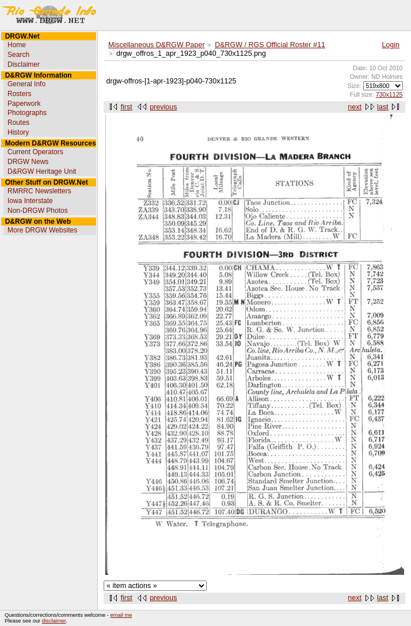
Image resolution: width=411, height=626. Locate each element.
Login (390, 45)
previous (163, 107)
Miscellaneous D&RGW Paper (156, 45)
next (354, 107)
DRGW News (27, 162)
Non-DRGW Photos (37, 211)
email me (121, 615)
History (18, 132)
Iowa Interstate (30, 201)
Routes (18, 123)
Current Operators (35, 152)
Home (16, 45)
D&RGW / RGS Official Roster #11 (270, 45)
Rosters (19, 94)
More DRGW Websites (42, 230)
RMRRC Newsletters (39, 191)
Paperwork (23, 104)
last (382, 107)
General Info (26, 84)
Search (18, 55)
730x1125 (389, 94)
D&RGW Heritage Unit (41, 171)
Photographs (27, 113)
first (126, 107)
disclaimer (54, 621)
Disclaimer (23, 64)
